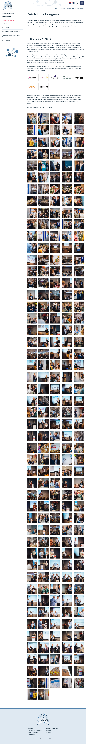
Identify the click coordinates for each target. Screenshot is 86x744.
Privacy (51, 739)
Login (77, 3)
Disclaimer (43, 739)
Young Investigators (52, 728)
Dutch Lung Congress (8, 20)
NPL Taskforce (6, 40)
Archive (6, 24)
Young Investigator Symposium (11, 31)
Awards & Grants (33, 732)
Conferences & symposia (9, 14)
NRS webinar (5, 27)
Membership (31, 734)
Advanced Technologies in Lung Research (11, 36)
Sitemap (35, 739)
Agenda (48, 730)
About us (30, 728)
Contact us (49, 732)
